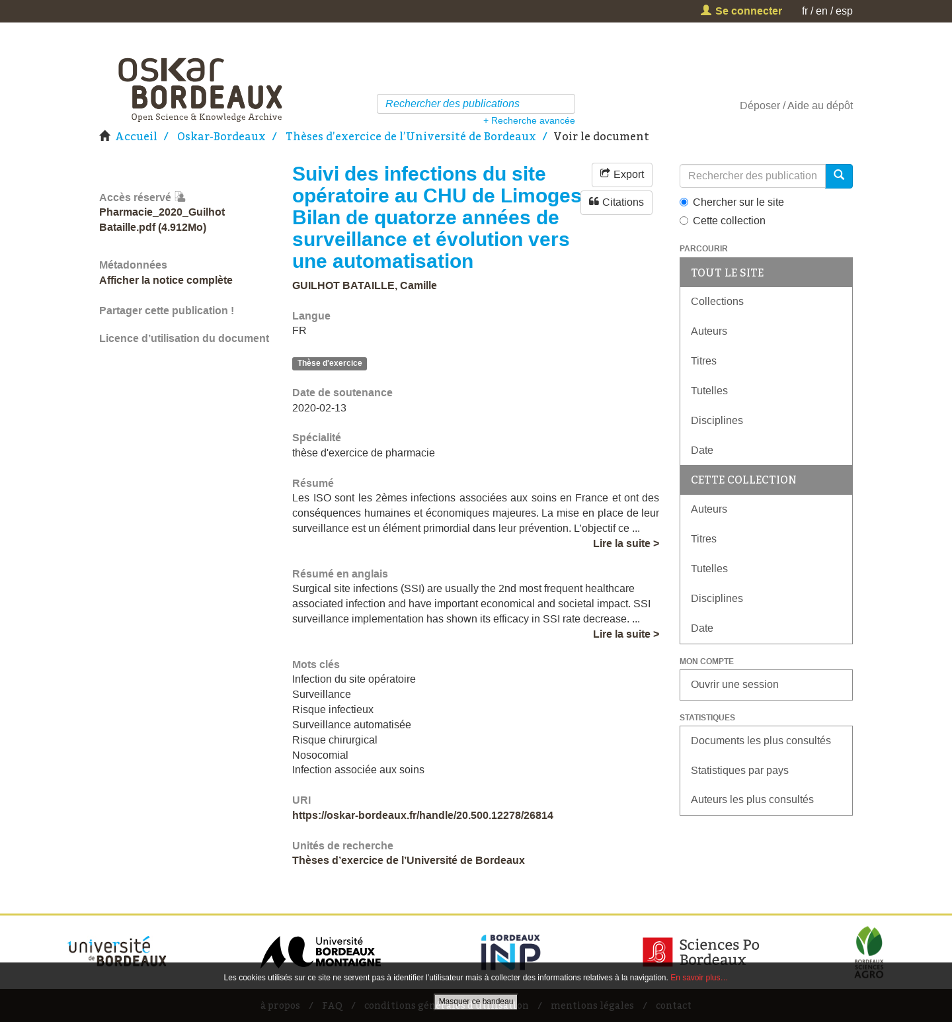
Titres (704, 360)
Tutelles (709, 390)
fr (805, 11)
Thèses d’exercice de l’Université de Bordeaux (411, 136)
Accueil (136, 136)
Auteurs (709, 331)
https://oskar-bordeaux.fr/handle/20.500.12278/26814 (422, 815)
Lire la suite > (626, 543)
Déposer (760, 105)
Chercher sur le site (732, 202)
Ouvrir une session (735, 684)
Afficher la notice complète (166, 280)
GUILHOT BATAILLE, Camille (364, 285)
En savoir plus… (699, 977)
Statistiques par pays (740, 770)
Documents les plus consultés (761, 740)
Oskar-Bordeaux (221, 136)
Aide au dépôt (820, 105)
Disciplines (717, 420)
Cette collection (723, 220)
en (822, 11)
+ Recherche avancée (529, 120)
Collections (717, 301)
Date (702, 450)
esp (844, 11)
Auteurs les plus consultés (752, 799)
